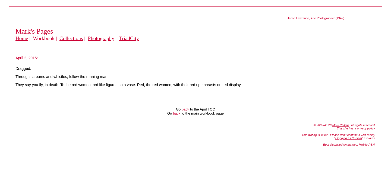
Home (21, 38)
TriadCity (129, 38)
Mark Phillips (340, 125)
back (185, 109)
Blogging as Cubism (348, 138)
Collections (71, 38)
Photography (101, 38)
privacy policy (366, 128)
